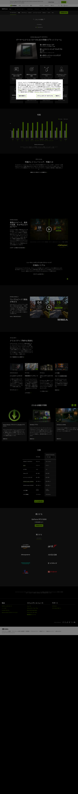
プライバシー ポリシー (51, 87)
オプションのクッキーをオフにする (45, 95)
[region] (39, 89)
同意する (57, 95)
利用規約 (30, 90)
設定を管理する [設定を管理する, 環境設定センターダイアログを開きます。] (22, 95)
